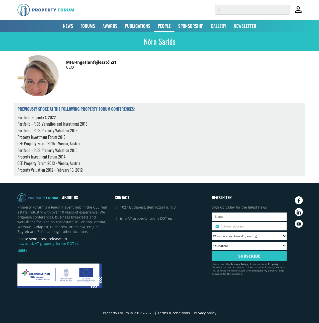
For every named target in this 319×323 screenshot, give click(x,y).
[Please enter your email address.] (249, 226)
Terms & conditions (174, 313)
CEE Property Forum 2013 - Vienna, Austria (48, 163)
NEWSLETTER (245, 26)
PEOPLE (164, 26)
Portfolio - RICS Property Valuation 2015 (47, 150)
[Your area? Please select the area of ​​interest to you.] (249, 246)
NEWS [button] (68, 26)
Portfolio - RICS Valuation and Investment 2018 (52, 124)
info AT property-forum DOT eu (146, 218)
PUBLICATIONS (137, 26)
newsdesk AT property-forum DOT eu (48, 243)
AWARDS (109, 26)
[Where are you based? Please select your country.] (249, 236)
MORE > (22, 250)
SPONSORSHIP (190, 26)
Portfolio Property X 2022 (36, 117)
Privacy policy (205, 313)
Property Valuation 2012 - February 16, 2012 (50, 170)
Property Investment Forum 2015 (41, 137)
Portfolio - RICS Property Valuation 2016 (47, 130)
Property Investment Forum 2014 (41, 157)
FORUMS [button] (87, 26)
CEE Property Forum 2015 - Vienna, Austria (48, 144)
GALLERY (218, 26)
